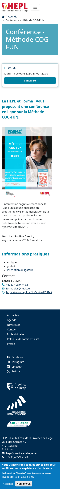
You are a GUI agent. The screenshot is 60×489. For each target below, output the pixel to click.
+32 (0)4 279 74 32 (17, 284)
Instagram (15, 362)
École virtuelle (15, 334)
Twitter (13, 371)
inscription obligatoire (20, 270)
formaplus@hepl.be (18, 288)
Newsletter (13, 324)
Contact (11, 329)
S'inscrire (30, 80)
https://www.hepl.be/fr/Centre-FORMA (29, 292)
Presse (11, 344)
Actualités (13, 315)
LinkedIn (14, 366)
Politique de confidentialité (23, 339)
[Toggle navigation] (35, 7)
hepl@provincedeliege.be (21, 453)
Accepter (8, 484)
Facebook (15, 357)
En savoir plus (25, 476)
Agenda (12, 16)
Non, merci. (24, 483)
